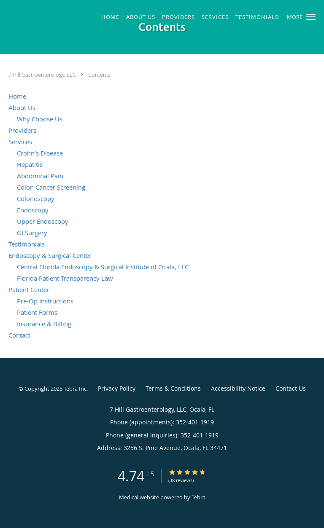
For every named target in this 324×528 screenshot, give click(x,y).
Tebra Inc (75, 388)
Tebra (198, 497)
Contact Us (290, 388)
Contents (99, 74)
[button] (311, 17)
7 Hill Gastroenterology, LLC (42, 74)
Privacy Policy (116, 388)
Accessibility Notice (238, 388)
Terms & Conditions (173, 388)
